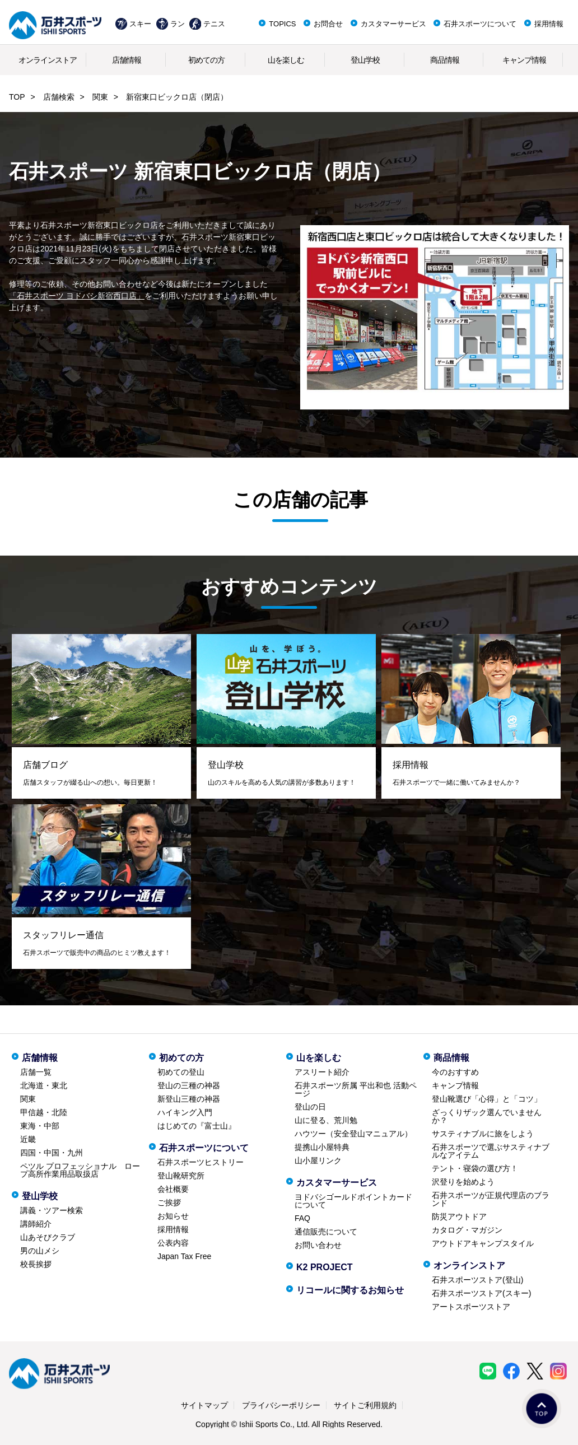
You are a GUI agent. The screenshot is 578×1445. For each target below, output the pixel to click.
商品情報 (444, 59)
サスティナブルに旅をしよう (483, 1133)
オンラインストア (47, 59)
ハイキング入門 (184, 1112)
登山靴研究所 (180, 1175)
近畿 (28, 1139)
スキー (140, 24)
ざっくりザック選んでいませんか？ (487, 1116)
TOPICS (282, 24)
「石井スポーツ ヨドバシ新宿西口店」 (76, 295)
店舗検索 (58, 96)
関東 (100, 96)
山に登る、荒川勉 (326, 1120)
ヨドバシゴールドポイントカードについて (353, 1200)
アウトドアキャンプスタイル (483, 1243)
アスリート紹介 (322, 1072)
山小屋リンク (318, 1160)
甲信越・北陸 (43, 1112)
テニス (214, 24)
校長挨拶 (36, 1264)
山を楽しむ (286, 59)
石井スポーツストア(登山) (477, 1279)
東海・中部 (39, 1125)
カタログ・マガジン (467, 1229)
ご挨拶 (169, 1202)
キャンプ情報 (524, 59)
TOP (17, 96)
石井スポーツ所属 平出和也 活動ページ (356, 1089)
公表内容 (173, 1242)
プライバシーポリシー (281, 1405)
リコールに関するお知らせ (350, 1290)
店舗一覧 (36, 1072)
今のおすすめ (455, 1072)
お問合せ (328, 24)
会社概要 (173, 1189)
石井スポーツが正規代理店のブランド (490, 1199)
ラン (177, 24)
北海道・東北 (43, 1085)
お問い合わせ (318, 1245)
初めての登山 (180, 1072)
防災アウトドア (459, 1216)
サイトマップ (204, 1405)
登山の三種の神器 (188, 1085)
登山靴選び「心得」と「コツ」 (487, 1098)
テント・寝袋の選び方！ (475, 1168)
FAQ (302, 1218)
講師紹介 (36, 1223)
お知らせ (173, 1215)
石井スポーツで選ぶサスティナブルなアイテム (490, 1151)
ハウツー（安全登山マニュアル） (353, 1133)
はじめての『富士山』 (196, 1125)
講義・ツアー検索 (51, 1210)
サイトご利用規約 (365, 1405)
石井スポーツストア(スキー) (481, 1293)
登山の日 (310, 1106)
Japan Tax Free (184, 1256)
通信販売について (326, 1231)
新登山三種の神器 (188, 1098)
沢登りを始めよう (463, 1181)
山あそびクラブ (47, 1237)
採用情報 (548, 24)
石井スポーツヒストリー (200, 1162)
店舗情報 (126, 59)
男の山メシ (39, 1250)
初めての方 (206, 59)
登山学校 (365, 59)
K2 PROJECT (324, 1267)
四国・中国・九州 (51, 1152)
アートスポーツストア (471, 1306)
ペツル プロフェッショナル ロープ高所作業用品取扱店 (80, 1170)
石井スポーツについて (480, 24)
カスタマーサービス (393, 24)
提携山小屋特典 (322, 1147)
